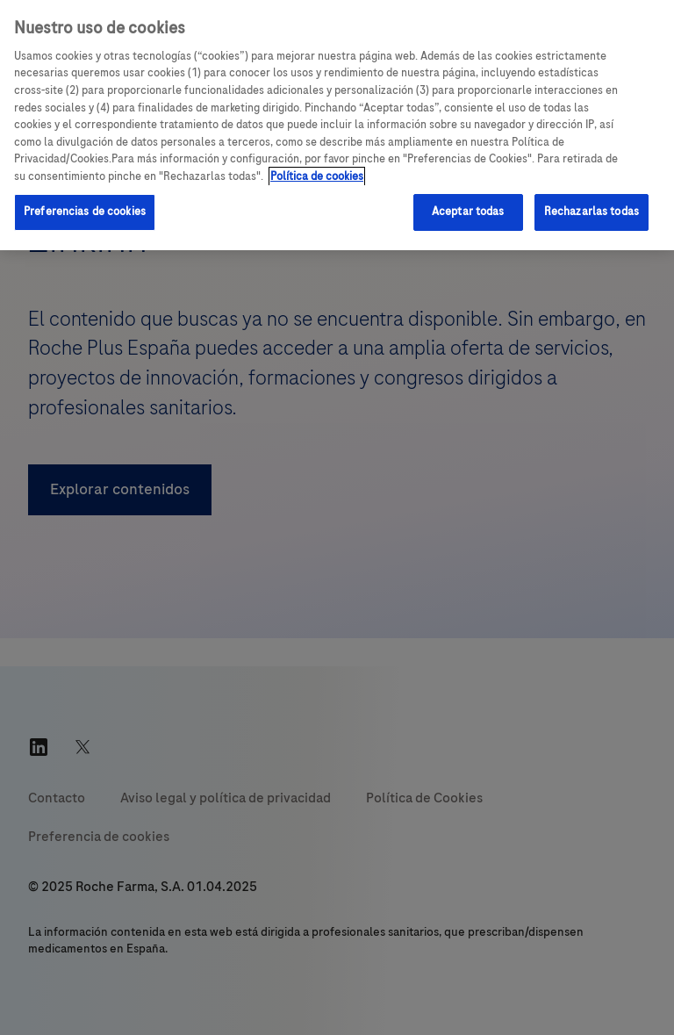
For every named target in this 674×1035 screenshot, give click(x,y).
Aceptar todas (468, 211)
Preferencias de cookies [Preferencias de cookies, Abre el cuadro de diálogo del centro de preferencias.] (85, 211)
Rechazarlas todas (591, 211)
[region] (337, 125)
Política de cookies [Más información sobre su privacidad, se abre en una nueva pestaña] (316, 176)
